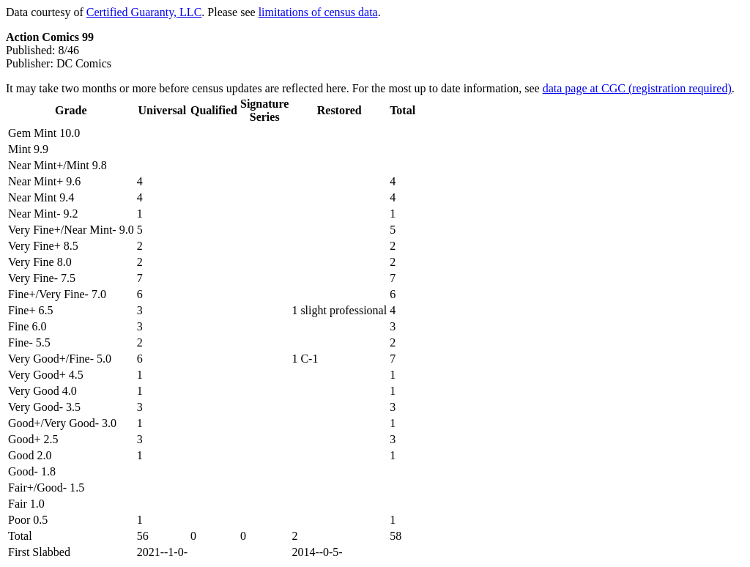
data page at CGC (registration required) (637, 88)
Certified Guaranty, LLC (144, 12)
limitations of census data (318, 12)
